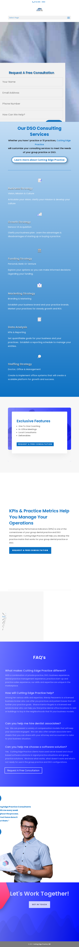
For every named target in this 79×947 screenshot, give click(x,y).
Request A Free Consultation (35, 444)
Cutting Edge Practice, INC (42, 944)
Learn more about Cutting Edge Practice (39, 159)
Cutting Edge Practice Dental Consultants (22, 616)
